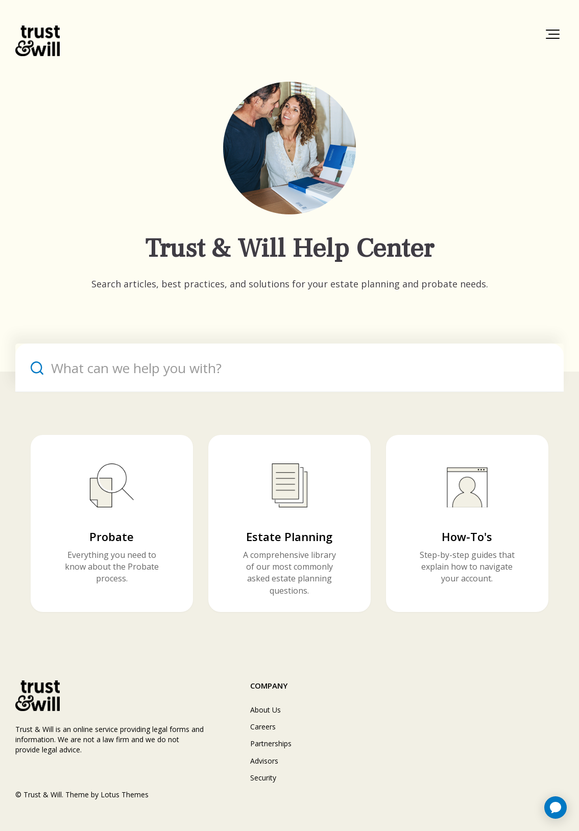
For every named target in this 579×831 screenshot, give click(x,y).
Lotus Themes (125, 794)
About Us (265, 710)
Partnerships (271, 743)
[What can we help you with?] (289, 368)
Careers (263, 726)
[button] (553, 34)
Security (263, 778)
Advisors (264, 761)
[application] (555, 807)
